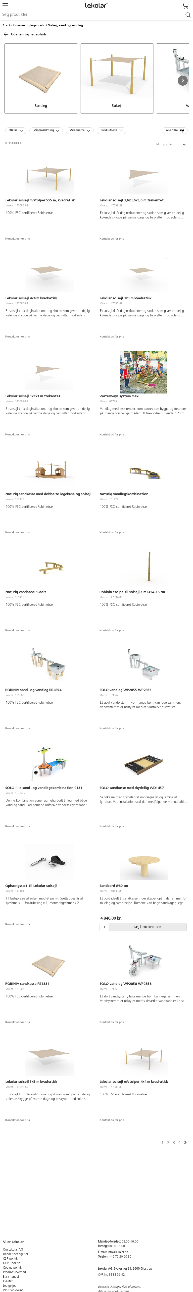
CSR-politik (10, 1258)
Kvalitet (8, 1281)
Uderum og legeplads (29, 25)
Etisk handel (11, 1276)
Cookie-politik (12, 1267)
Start (6, 25)
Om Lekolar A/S (13, 1249)
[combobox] (96, 15)
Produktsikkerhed (14, 1272)
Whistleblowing (13, 1290)
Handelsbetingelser (15, 1254)
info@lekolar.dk (118, 1252)
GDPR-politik (11, 1263)
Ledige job (10, 1285)
